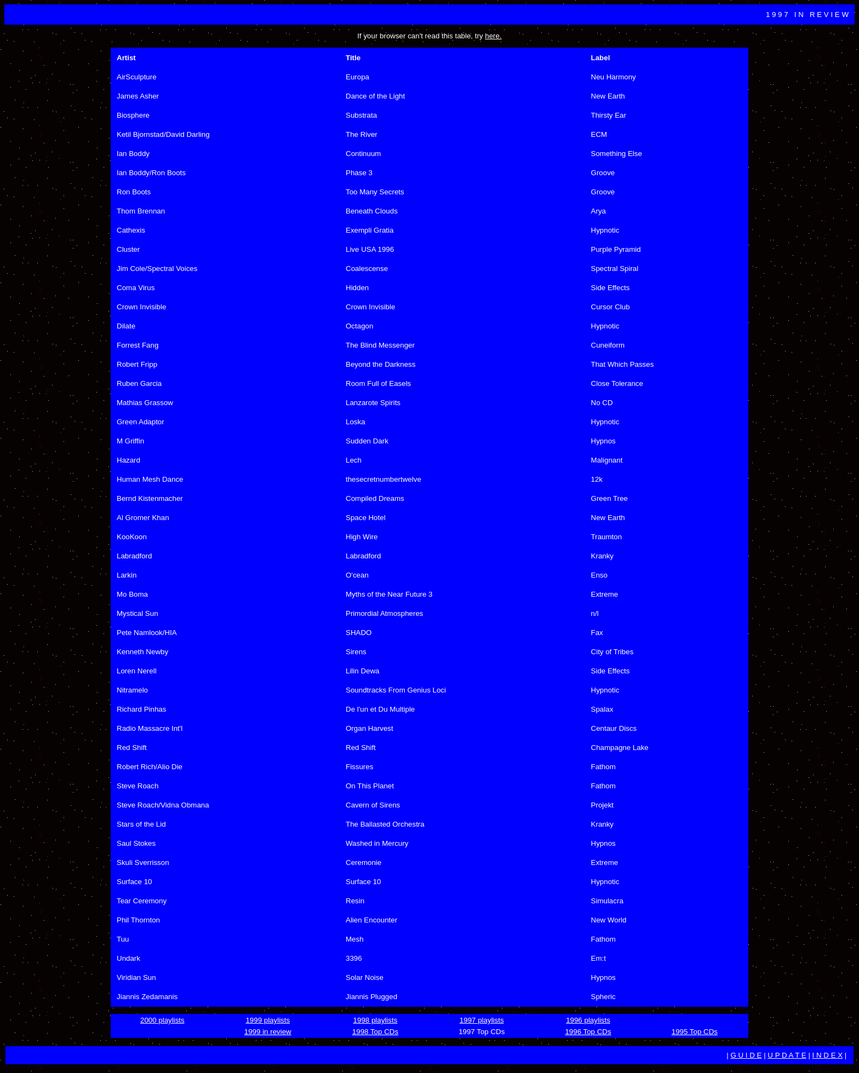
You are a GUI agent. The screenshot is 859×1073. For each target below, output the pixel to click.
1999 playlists (267, 1020)
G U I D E (745, 1055)
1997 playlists (482, 1020)
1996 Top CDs (588, 1032)
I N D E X (827, 1055)
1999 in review (267, 1032)
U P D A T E (787, 1055)
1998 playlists (375, 1020)
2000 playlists (162, 1020)
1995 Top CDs (695, 1032)
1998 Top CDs (375, 1032)
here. (493, 36)
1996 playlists (588, 1020)
